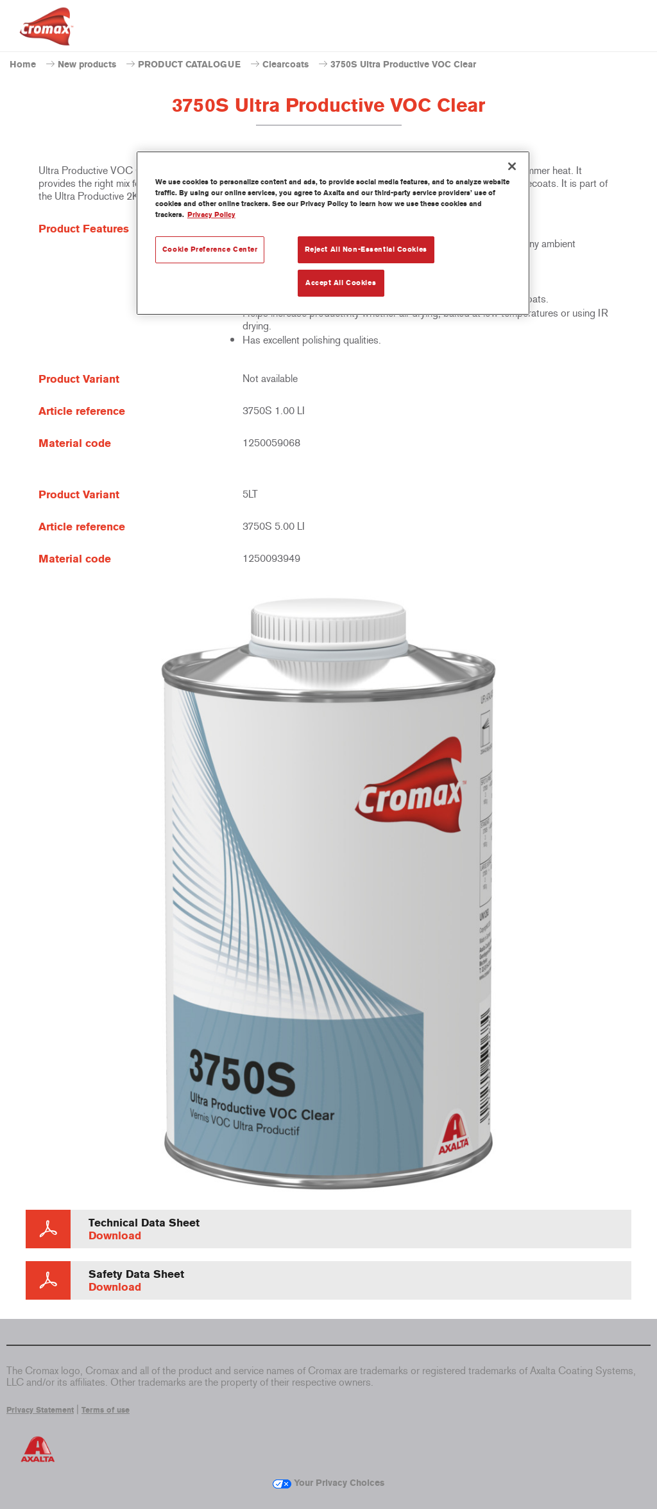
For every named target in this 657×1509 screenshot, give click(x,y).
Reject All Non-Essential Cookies (366, 249)
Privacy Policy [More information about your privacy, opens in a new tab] (211, 214)
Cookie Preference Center (210, 249)
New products (87, 64)
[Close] (512, 166)
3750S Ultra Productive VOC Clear (403, 64)
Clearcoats (285, 64)
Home (23, 64)
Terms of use (105, 1410)
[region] (333, 233)
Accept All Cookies (340, 282)
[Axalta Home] (46, 36)
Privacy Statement (40, 1410)
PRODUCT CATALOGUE (189, 64)
